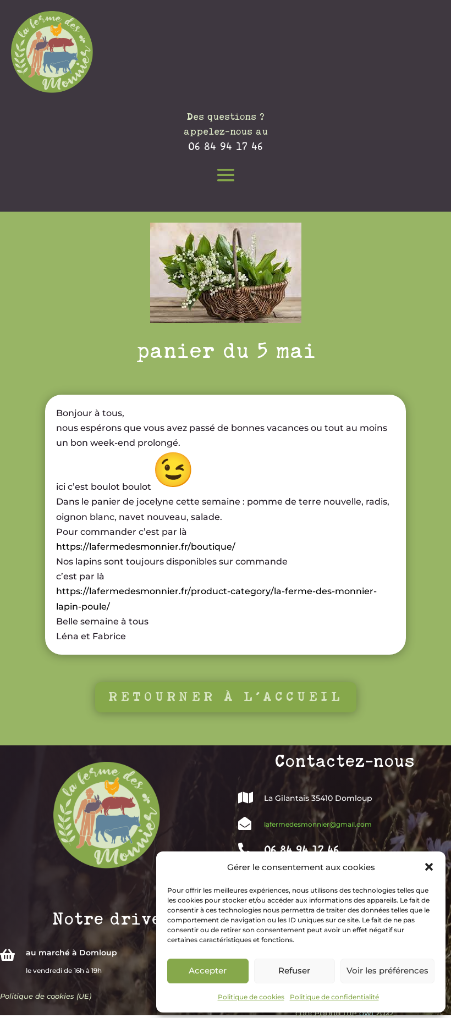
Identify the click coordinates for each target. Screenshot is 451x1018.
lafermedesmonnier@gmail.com (318, 824)
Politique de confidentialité (334, 997)
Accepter (208, 970)
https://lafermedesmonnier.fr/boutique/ (145, 546)
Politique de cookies (251, 997)
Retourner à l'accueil (225, 697)
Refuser (294, 970)
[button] (429, 866)
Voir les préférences (387, 970)
